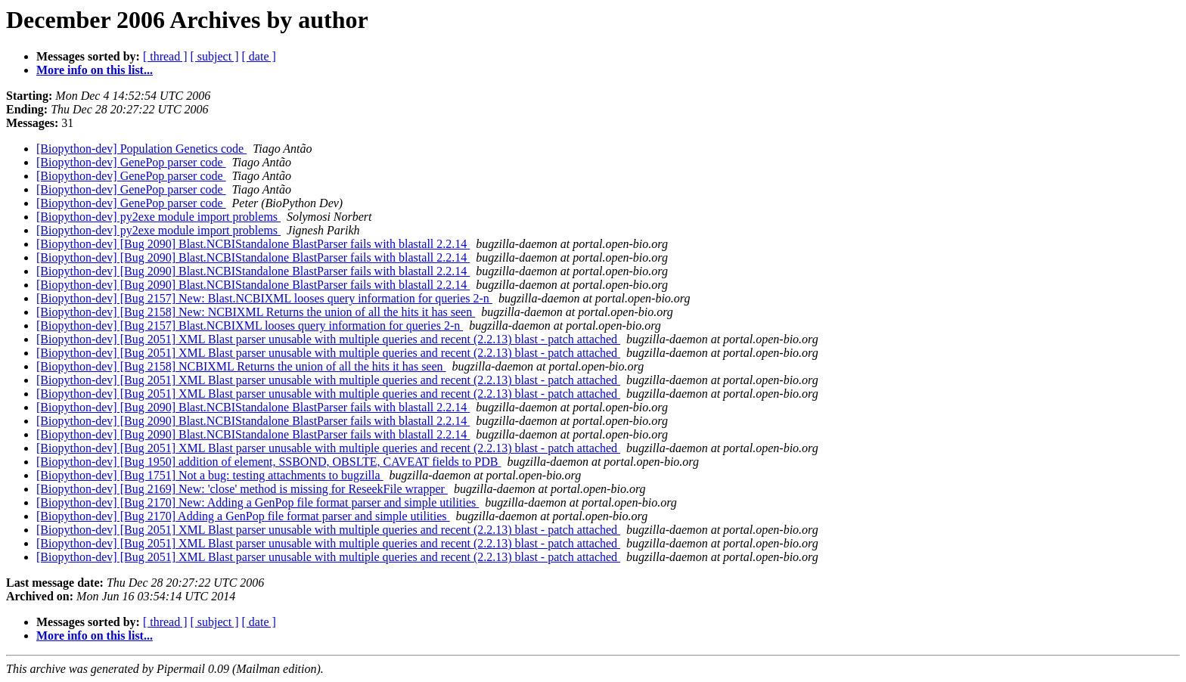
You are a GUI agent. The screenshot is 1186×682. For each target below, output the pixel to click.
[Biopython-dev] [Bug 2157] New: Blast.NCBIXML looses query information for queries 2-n (264, 298)
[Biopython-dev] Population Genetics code (141, 148)
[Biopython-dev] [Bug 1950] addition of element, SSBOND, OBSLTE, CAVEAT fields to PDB (268, 461)
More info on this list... (94, 70)
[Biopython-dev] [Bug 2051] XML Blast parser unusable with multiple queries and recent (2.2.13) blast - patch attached (328, 339)
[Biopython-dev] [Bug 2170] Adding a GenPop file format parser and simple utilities (243, 516)
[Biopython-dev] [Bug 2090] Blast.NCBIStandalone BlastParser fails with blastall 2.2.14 (253, 243)
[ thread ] (165, 56)
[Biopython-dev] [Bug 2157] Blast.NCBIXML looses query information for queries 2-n (249, 325)
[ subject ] (215, 56)
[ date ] (259, 56)
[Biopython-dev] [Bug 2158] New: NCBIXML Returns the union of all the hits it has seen (255, 311)
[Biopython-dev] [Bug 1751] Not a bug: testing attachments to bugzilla (209, 475)
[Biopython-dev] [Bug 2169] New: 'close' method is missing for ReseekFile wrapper (242, 488)
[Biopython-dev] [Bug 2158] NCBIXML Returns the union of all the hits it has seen (241, 366)
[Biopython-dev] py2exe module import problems (158, 216)
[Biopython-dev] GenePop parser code (131, 162)
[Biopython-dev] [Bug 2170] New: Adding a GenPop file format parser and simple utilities (257, 502)
